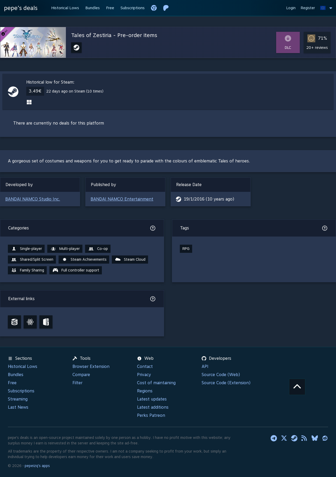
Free (12, 382)
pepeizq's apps (37, 466)
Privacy (144, 374)
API (205, 366)
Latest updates (152, 399)
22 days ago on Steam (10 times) (74, 91)
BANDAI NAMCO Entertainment (122, 199)
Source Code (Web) (221, 374)
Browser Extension (90, 366)
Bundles (15, 374)
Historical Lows (22, 366)
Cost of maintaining (156, 382)
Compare (81, 374)
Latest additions (153, 407)
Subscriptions (21, 390)
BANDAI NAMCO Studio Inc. (32, 199)
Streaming (18, 399)
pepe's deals (21, 7)
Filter (77, 382)
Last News (18, 407)
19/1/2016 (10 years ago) (209, 199)
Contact (145, 366)
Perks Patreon (151, 415)
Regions (145, 390)
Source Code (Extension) (226, 382)
